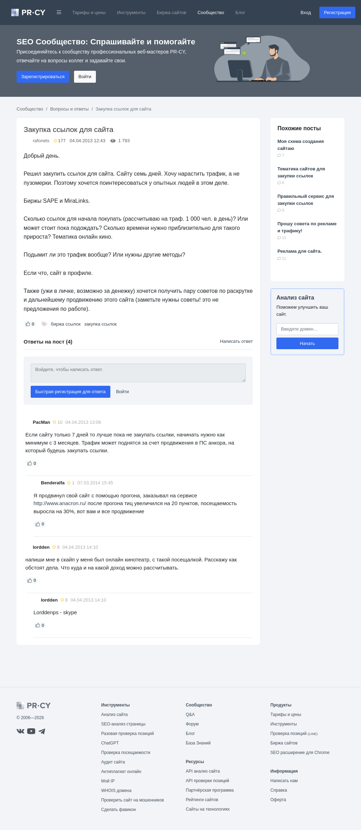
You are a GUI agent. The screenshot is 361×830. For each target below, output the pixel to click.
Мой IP (108, 781)
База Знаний (198, 743)
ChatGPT (110, 743)
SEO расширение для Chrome (300, 752)
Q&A (190, 714)
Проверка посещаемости (125, 752)
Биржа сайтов (171, 12)
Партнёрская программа (210, 790)
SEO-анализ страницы (123, 724)
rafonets (41, 140)
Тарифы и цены (89, 12)
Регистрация (337, 12)
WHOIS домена (116, 790)
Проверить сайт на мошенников (132, 800)
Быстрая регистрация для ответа (70, 391)
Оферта (278, 799)
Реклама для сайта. (299, 251)
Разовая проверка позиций (127, 733)
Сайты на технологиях (208, 809)
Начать (307, 343)
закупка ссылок (100, 324)
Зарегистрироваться (43, 76)
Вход (306, 12)
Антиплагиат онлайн (121, 771)
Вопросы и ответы (69, 109)
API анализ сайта (203, 771)
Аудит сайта (113, 762)
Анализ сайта (295, 298)
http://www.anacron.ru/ (59, 503)
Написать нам (284, 780)
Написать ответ (236, 341)
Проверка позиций (294, 733)
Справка (278, 790)
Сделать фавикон (118, 809)
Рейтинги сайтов (202, 799)
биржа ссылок (65, 324)
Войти (85, 76)
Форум (192, 724)
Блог (240, 12)
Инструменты (131, 12)
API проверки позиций (207, 780)
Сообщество (210, 12)
